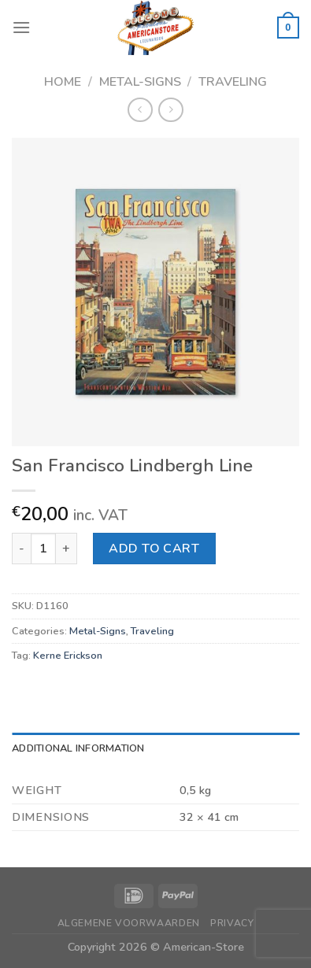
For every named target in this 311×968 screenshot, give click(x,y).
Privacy (232, 923)
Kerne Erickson (67, 655)
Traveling (232, 82)
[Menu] (21, 27)
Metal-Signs (140, 82)
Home (62, 82)
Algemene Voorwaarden (128, 923)
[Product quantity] (43, 548)
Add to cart (154, 548)
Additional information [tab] (78, 748)
